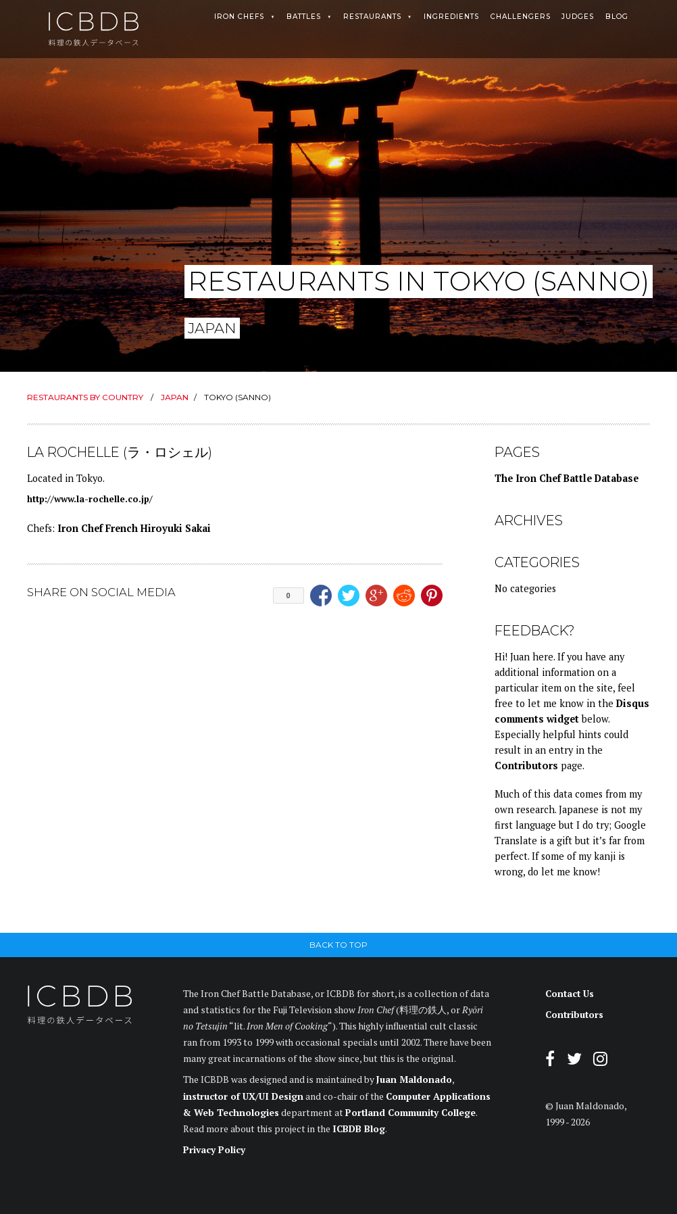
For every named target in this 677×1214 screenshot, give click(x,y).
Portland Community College (410, 1113)
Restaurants (372, 17)
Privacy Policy (214, 1150)
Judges (577, 17)
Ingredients (451, 17)
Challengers (521, 17)
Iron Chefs (239, 17)
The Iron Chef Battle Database (566, 478)
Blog (616, 17)
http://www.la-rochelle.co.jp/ (90, 499)
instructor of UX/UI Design (243, 1096)
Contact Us (569, 994)
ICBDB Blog (358, 1129)
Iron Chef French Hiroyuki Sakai (134, 528)
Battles (303, 17)
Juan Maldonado (414, 1079)
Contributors (526, 765)
